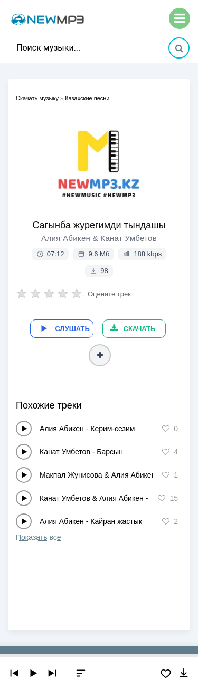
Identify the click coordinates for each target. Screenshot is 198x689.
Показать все (38, 537)
